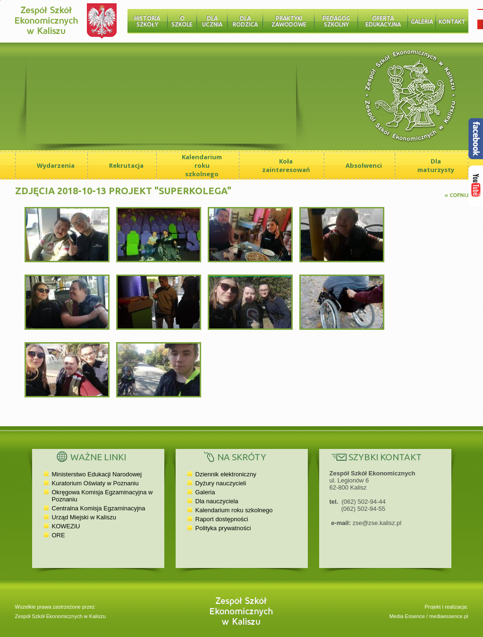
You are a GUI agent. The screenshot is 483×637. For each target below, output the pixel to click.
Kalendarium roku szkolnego (202, 165)
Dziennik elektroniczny (225, 474)
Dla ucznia (212, 21)
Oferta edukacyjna (383, 21)
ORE (58, 535)
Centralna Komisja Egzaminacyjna (98, 508)
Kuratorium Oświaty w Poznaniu (95, 483)
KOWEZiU (66, 526)
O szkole (182, 21)
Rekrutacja (126, 165)
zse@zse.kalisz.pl (377, 522)
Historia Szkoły (147, 21)
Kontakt (452, 21)
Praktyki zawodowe (288, 21)
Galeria (422, 21)
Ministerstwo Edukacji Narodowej (97, 474)
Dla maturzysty (435, 165)
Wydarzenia (56, 165)
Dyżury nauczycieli (220, 483)
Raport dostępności (221, 519)
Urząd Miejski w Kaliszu (84, 517)
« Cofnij (456, 195)
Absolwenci (364, 165)
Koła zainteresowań (286, 165)
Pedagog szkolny (336, 21)
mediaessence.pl (448, 616)
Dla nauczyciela (216, 501)
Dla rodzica (245, 21)
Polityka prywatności (223, 528)
